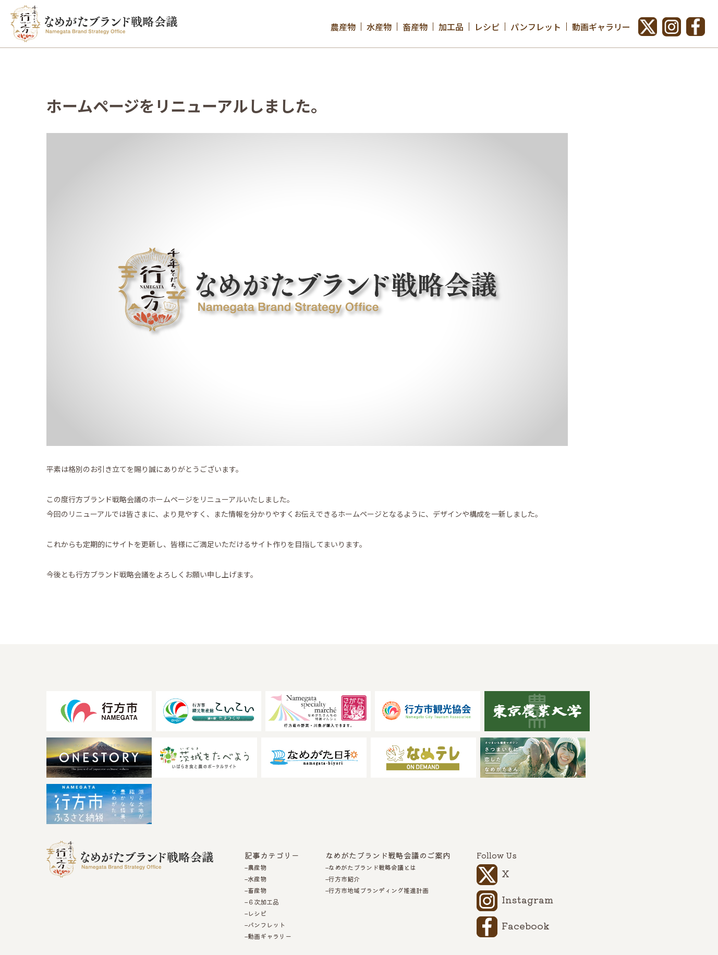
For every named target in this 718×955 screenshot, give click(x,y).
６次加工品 (263, 856)
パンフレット (535, 26)
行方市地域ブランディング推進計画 (378, 845)
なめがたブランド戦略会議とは (372, 822)
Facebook (526, 880)
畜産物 (415, 26)
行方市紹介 (344, 833)
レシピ (487, 26)
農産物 (343, 26)
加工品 (451, 26)
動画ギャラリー (601, 26)
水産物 (379, 26)
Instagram (527, 854)
